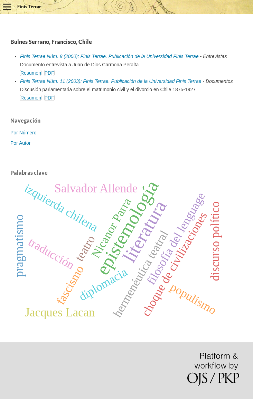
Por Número (23, 132)
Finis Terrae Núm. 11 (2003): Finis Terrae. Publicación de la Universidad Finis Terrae (110, 81)
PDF (49, 73)
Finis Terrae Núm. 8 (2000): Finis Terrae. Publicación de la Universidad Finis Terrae (109, 56)
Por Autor (20, 143)
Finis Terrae (29, 6)
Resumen (30, 73)
